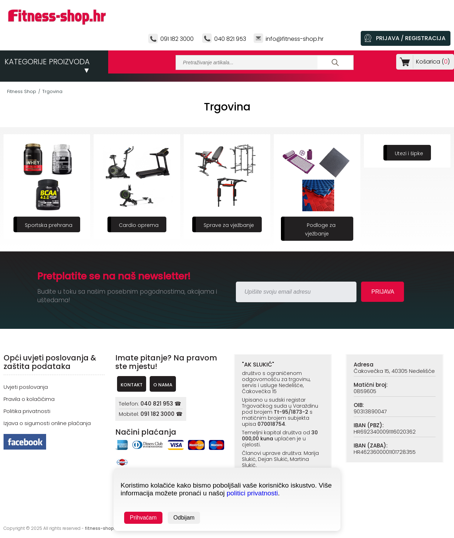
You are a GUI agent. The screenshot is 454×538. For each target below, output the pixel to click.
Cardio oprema (139, 225)
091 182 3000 (177, 39)
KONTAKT (132, 384)
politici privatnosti (252, 493)
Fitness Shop (21, 91)
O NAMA (162, 384)
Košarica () (431, 62)
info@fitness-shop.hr (294, 39)
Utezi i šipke (409, 153)
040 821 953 (230, 39)
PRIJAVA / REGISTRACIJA (410, 38)
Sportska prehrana (49, 225)
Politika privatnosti (27, 411)
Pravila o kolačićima (29, 399)
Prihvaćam (143, 518)
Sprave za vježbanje (228, 225)
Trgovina (52, 91)
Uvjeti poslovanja (26, 387)
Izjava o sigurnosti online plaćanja (47, 423)
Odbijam (184, 518)
